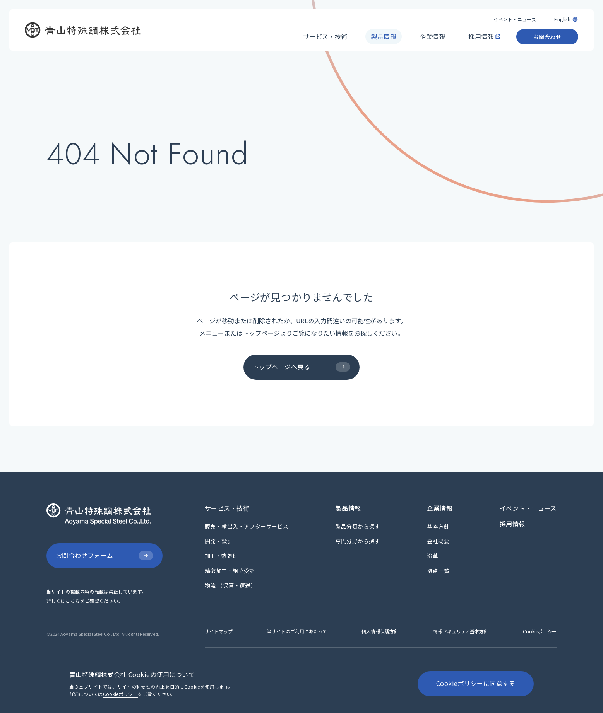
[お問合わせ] (547, 31)
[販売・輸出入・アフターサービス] (246, 526)
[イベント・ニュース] (514, 13)
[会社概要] (438, 541)
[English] (566, 13)
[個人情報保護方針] (380, 631)
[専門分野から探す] (358, 541)
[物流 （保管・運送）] (230, 585)
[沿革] (432, 555)
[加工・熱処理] (221, 555)
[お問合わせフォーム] (104, 555)
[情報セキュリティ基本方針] (460, 631)
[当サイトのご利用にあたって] (297, 631)
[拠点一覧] (438, 571)
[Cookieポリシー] (540, 631)
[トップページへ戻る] (301, 367)
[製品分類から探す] (358, 526)
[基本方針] (438, 526)
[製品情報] (383, 31)
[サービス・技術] (325, 31)
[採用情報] (482, 31)
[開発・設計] (219, 541)
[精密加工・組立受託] (230, 571)
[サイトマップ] (219, 631)
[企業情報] (432, 31)
